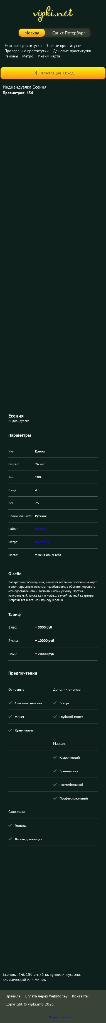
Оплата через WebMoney (46, 996)
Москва (31, 33)
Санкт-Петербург (68, 33)
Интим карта (49, 56)
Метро (27, 56)
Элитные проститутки (23, 45)
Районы (11, 56)
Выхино (40, 529)
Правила (13, 996)
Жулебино (42, 542)
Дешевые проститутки (72, 50)
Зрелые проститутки (64, 45)
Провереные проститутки (26, 50)
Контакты (80, 996)
